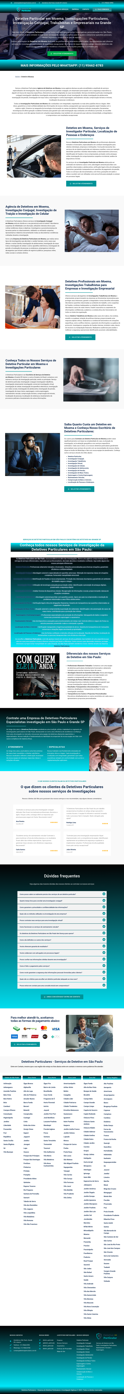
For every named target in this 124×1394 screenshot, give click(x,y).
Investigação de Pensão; (76, 470)
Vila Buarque (8, 1152)
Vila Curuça (68, 1179)
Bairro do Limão (49, 1087)
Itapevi (26, 1133)
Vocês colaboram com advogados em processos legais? (39, 953)
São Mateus (68, 1160)
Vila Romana (28, 1220)
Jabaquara (88, 1185)
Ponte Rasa (68, 1152)
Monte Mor (108, 1196)
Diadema (107, 1122)
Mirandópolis (88, 1230)
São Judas (87, 1269)
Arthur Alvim (68, 1087)
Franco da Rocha (110, 1139)
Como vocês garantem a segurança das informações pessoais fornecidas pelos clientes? (51, 972)
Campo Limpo (89, 1106)
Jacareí (106, 1170)
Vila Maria (47, 1156)
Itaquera (67, 1125)
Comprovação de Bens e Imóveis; (79, 480)
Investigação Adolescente (25, 597)
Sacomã (87, 1265)
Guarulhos (107, 1147)
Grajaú (86, 1151)
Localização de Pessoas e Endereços (27, 633)
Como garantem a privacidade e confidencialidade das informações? (44, 907)
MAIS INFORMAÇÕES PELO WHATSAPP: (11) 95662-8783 (62, 65)
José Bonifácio (49, 1118)
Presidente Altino (30, 1179)
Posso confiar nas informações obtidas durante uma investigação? (43, 959)
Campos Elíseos (9, 1110)
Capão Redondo (89, 1114)
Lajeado (67, 1137)
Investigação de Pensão (23, 603)
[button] (62, 894)
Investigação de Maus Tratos (24, 609)
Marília (106, 1181)
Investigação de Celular (23, 591)
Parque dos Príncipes (31, 1156)
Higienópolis (8, 1118)
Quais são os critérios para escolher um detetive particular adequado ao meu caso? (49, 979)
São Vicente (108, 1252)
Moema (86, 1234)
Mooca (66, 1141)
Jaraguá (27, 1144)
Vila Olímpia (88, 1310)
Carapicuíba (28, 1114)
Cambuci (6, 1106)
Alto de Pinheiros (30, 1095)
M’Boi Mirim (88, 1227)
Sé (4, 1148)
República (7, 1137)
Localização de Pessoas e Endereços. (81, 482)
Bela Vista (7, 1095)
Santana (47, 1137)
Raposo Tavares (29, 1186)
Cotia (25, 1122)
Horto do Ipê (88, 1162)
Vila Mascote (88, 1303)
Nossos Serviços (61, 9)
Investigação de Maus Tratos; (78, 473)
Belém (66, 1091)
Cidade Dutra (88, 1139)
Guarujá (107, 1143)
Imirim (46, 1106)
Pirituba (27, 1171)
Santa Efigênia (8, 1144)
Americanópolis (69, 1083)
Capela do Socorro (90, 1110)
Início (17, 77)
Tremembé (48, 1144)
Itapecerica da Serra (91, 1181)
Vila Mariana (88, 1299)
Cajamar (107, 1110)
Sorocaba (107, 1260)
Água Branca (28, 1083)
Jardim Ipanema (90, 1200)
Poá (105, 1208)
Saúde (86, 1280)
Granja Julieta (89, 1154)
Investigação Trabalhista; (77, 461)
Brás (5, 1102)
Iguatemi (67, 1118)
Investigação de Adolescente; (78, 468)
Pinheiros (27, 1167)
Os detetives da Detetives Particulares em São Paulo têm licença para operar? (47, 933)
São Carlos (108, 1241)
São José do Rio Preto (112, 1244)
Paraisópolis (88, 1249)
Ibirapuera (87, 1166)
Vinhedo (107, 1281)
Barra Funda (28, 1102)
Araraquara (108, 1099)
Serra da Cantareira (111, 1256)
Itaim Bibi (87, 1177)
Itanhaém (107, 1158)
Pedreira (87, 1257)
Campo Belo (88, 1099)
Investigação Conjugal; (76, 459)
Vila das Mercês (90, 1291)
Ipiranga (87, 1173)
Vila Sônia (87, 1318)
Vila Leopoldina (29, 1213)
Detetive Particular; (74, 456)
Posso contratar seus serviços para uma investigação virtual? (41, 920)
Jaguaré (27, 1137)
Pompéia (27, 1175)
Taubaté (107, 1267)
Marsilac (87, 1223)
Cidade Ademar (89, 1132)
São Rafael (88, 1272)
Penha (66, 1148)
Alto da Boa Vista (90, 1087)
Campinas (107, 1114)
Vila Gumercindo (90, 1295)
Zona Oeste (32, 1078)
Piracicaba (108, 1204)
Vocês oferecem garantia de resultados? (34, 946)
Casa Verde (48, 1095)
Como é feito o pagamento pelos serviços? (35, 966)
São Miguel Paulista (71, 1163)
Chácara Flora (89, 1118)
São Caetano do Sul (111, 1237)
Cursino (86, 1147)
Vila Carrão (68, 1175)
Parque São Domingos (32, 1160)
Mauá (106, 1185)
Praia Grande (109, 1212)
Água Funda (88, 1083)
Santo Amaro (88, 1276)
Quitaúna (27, 1182)
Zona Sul (92, 1078)
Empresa (75, 9)
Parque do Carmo (70, 1144)
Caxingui (27, 1118)
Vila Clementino (90, 1288)
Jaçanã (46, 1110)
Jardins (6, 1122)
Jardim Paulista (89, 1208)
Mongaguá (108, 1193)
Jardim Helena (69, 1133)
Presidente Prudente (111, 1215)
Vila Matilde (68, 1190)
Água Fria (47, 1083)
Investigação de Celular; (76, 466)
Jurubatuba (88, 1219)
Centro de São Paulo (12, 1078)
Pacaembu (7, 1129)
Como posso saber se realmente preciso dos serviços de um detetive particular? (48, 894)
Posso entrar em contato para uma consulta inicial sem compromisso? (44, 986)
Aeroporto (107, 1087)
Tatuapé (67, 1171)
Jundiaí (106, 1174)
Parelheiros (88, 1253)
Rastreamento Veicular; (76, 477)
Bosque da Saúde (90, 1091)
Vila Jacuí (67, 1186)
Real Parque (88, 1261)
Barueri (26, 1106)
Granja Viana (28, 1129)
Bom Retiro (7, 1099)
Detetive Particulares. (62, 646)
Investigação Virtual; (75, 463)
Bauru (106, 1103)
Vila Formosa (69, 1182)
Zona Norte (52, 1078)
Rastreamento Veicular (23, 621)
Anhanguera (8, 1087)
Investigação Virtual (25, 585)
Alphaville (27, 1087)
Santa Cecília (8, 1141)
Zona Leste (72, 1078)
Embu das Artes (29, 1125)
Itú (105, 1166)
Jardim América (90, 1189)
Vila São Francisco (30, 1224)
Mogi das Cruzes (110, 1189)
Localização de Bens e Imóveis (26, 627)
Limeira (107, 1177)
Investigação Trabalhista (22, 579)
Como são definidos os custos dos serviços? (35, 940)
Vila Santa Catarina (91, 1314)
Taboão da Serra (30, 1201)
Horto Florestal (49, 1102)
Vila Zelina (68, 1198)
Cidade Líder (68, 1099)
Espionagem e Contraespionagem (28, 615)
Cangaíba (67, 1095)
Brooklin (87, 1095)
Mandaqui (47, 1125)
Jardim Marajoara (90, 1204)
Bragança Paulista (110, 1106)
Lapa (25, 1148)
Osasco (26, 1152)
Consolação (7, 1114)
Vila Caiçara (108, 1277)
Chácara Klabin (89, 1128)
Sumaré (26, 1198)
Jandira (26, 1141)
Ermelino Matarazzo (71, 1110)
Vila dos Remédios (30, 1205)
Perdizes (27, 1163)
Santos (106, 1227)
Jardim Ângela (89, 1192)
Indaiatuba (108, 1154)
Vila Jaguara (28, 1209)
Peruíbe (107, 1200)
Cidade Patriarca (70, 1102)
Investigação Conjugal (24, 573)
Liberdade (7, 1125)
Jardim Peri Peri (50, 1114)
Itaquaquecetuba (110, 1162)
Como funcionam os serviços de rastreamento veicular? (39, 927)
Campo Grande (89, 1102)
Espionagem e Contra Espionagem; (80, 475)
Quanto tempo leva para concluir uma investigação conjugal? (41, 901)
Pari (5, 1133)
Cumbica (107, 1118)
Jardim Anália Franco (72, 1129)
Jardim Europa (89, 1196)
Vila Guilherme (49, 1152)
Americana (108, 1091)
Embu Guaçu (108, 1125)
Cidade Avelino (89, 1135)
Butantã (26, 1110)
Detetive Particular (22, 567)
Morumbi (87, 1238)
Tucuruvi (47, 1148)
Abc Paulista (108, 1084)
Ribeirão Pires (109, 1219)
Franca (106, 1135)
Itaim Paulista (69, 1122)
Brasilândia (48, 1091)
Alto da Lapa (28, 1091)
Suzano (106, 1263)
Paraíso (86, 1246)
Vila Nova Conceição (91, 1307)
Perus (46, 1133)
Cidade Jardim (89, 1143)
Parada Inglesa (49, 1129)
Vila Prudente (69, 1194)
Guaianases (68, 1114)
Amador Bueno (29, 1099)
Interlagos (87, 1170)
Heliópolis (87, 1158)
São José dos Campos (112, 1248)
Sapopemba (68, 1167)
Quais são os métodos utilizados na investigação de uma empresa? (43, 914)
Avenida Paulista (9, 1091)
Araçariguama (109, 1095)
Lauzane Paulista (50, 1122)
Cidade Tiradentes (70, 1106)
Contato (85, 9)
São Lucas (67, 1156)
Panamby (87, 1242)
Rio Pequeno (28, 1190)
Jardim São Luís (90, 1211)
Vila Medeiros (49, 1160)
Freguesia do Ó (49, 1099)
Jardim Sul (88, 1215)
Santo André (108, 1223)
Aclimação (7, 1083)
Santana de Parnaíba (31, 1194)
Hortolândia (108, 1151)
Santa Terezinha (50, 1141)
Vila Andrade (88, 1284)
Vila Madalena (29, 1217)
